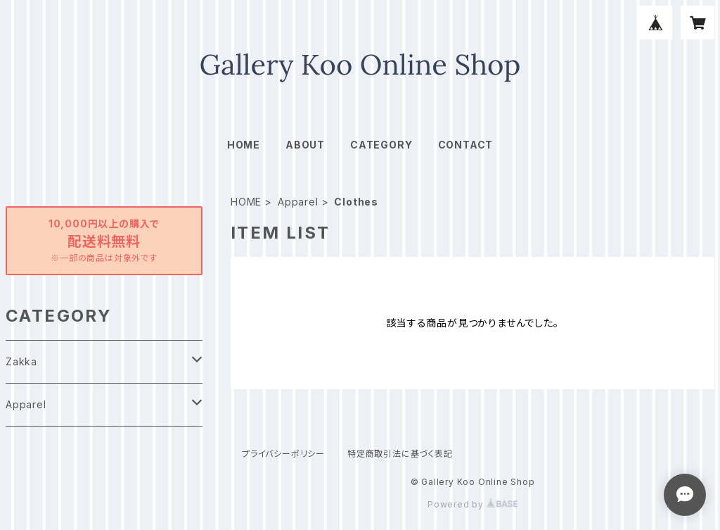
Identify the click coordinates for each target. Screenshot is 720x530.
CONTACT (466, 145)
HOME (243, 145)
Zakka (21, 361)
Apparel (298, 202)
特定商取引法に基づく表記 (400, 453)
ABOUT (305, 145)
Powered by (473, 504)
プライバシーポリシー (283, 453)
